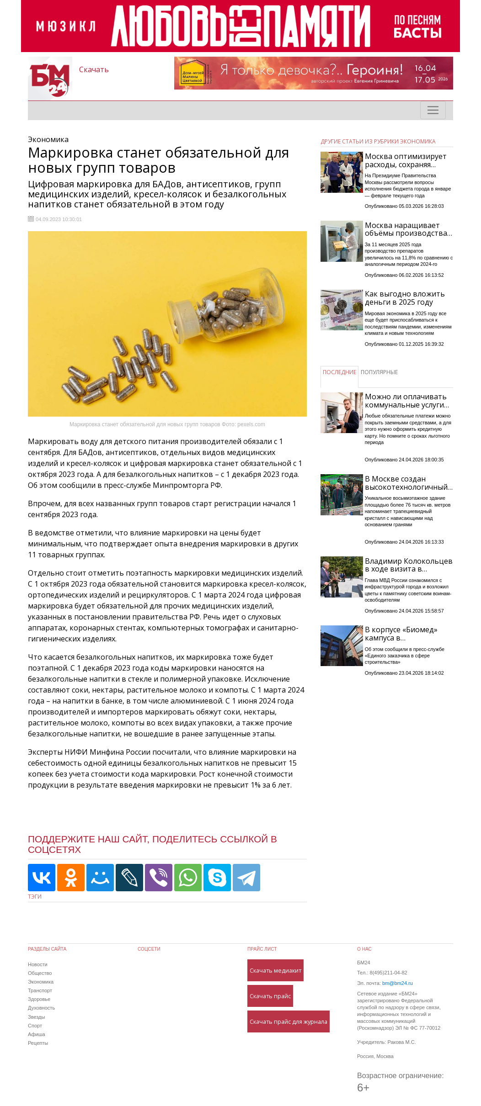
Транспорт (40, 990)
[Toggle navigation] (433, 110)
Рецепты (38, 1043)
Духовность (41, 1008)
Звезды (36, 1017)
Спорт (35, 1025)
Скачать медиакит (275, 970)
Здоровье (39, 999)
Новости (38, 964)
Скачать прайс (270, 996)
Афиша (36, 1034)
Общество (40, 973)
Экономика (40, 981)
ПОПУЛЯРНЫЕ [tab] (379, 372)
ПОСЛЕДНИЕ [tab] (339, 372)
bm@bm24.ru (397, 983)
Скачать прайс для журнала (288, 1021)
